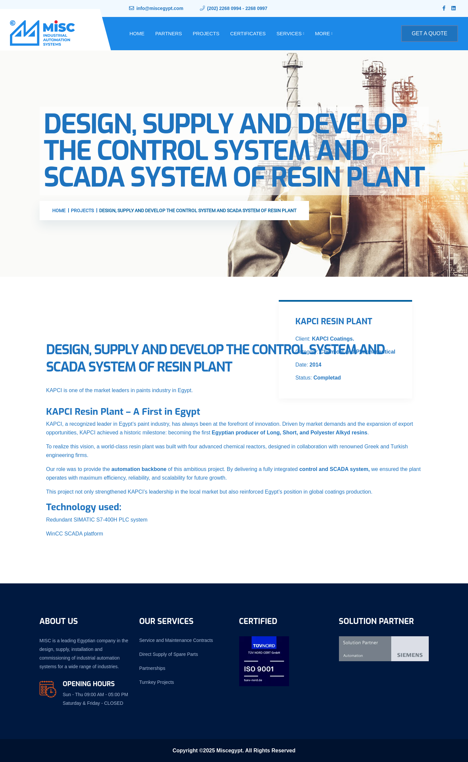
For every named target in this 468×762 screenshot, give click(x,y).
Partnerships (152, 668)
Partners (168, 33)
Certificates (248, 33)
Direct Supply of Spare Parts (168, 654)
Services (289, 33)
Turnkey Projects (156, 682)
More (322, 33)
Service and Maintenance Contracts (176, 640)
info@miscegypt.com (159, 8)
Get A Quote (429, 33)
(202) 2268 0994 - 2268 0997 (237, 8)
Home (136, 33)
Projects (206, 33)
